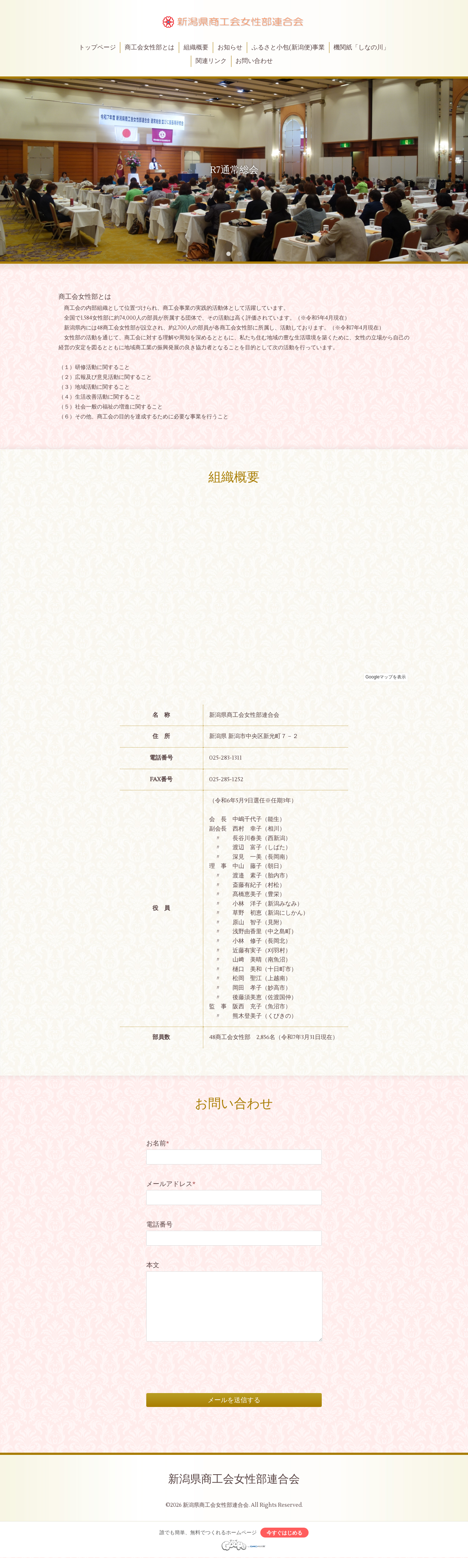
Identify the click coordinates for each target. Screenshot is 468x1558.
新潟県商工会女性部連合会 (234, 1479)
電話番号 (159, 1224)
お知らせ (230, 48)
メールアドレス (171, 1184)
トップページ (97, 48)
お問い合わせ (254, 61)
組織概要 (196, 48)
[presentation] (201, 1359)
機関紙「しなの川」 (361, 48)
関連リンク (211, 61)
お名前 (157, 1143)
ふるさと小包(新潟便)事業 (288, 48)
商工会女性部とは (149, 48)
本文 (152, 1265)
